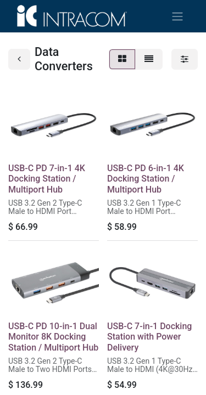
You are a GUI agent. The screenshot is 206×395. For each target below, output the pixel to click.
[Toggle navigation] (177, 16)
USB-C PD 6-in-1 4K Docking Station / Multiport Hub (145, 178)
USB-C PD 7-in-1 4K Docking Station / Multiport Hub (46, 178)
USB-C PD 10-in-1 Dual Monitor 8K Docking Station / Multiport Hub (53, 336)
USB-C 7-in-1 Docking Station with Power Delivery (149, 336)
